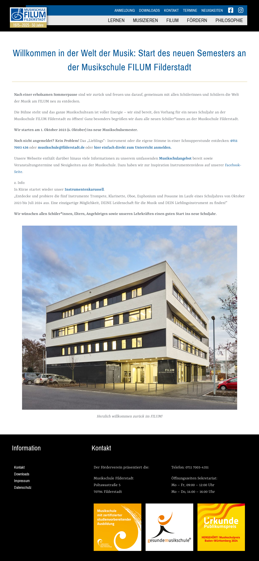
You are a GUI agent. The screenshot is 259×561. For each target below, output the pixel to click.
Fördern (197, 20)
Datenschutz (23, 487)
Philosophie (229, 20)
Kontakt (171, 10)
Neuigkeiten (212, 10)
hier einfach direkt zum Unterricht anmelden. (132, 147)
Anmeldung (124, 10)
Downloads (149, 10)
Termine (190, 10)
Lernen (116, 20)
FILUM (172, 20)
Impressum (22, 480)
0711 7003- (193, 467)
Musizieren (145, 20)
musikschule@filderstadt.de (61, 147)
